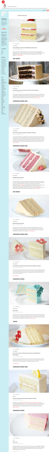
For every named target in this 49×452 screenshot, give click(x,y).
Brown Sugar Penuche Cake (24, 217)
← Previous (23, 446)
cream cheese (3, 95)
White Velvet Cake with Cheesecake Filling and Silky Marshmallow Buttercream (27, 343)
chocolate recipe (3, 92)
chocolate (2, 90)
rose (2, 116)
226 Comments (20, 260)
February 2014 (3, 76)
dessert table (3, 98)
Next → (35, 446)
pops (2, 113)
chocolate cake (3, 91)
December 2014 (3, 65)
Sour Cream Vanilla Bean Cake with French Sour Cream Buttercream (27, 258)
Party (2, 55)
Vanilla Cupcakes (3, 37)
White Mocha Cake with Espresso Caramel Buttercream (27, 130)
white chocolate (3, 119)
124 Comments (21, 132)
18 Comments (21, 48)
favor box (2, 100)
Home (14, 41)
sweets (2, 117)
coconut (2, 93)
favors (2, 101)
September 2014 (3, 67)
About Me (44, 10)
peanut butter (3, 112)
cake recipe (18, 187)
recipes (2, 115)
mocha (2, 107)
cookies (2, 94)
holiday (2, 104)
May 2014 (2, 72)
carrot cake (3, 89)
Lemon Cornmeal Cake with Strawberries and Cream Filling (26, 46)
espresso (2, 99)
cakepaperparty (19, 6)
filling (2, 102)
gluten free (2, 103)
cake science (3, 88)
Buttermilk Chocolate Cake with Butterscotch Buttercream (27, 88)
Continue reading (20, 54)
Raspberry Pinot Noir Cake (24, 173)
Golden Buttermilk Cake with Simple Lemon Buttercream (28, 387)
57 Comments (21, 389)
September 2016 (3, 62)
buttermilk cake (3, 85)
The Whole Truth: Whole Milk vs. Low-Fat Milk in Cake (4, 35)
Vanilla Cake (18, 301)
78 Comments (21, 90)
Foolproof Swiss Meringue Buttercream (32, 392)
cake (14, 187)
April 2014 (2, 73)
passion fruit (3, 111)
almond (2, 81)
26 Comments (21, 218)
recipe (2, 114)
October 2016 (3, 61)
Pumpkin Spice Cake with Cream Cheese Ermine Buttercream (4, 39)
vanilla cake (3, 118)
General (16, 43)
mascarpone (3, 106)
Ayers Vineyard (22, 180)
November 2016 (3, 60)
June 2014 (2, 71)
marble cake (3, 105)
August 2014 (3, 68)
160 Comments (20, 346)
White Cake (23, 392)
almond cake (3, 82)
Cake (13, 43)
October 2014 (3, 66)
